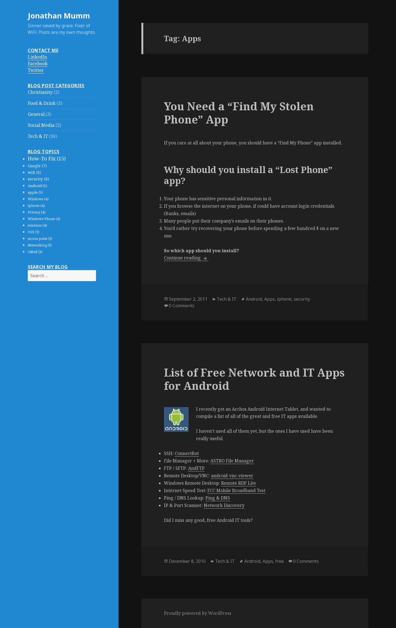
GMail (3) (35, 251)
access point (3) (40, 238)
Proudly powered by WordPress (197, 613)
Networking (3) (40, 245)
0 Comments (181, 306)
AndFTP (196, 468)
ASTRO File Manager (232, 461)
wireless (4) (37, 225)
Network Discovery (224, 505)
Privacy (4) (36, 212)
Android (254, 299)
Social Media (41, 125)
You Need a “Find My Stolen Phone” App (239, 113)
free (279, 561)
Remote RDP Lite (238, 483)
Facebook (38, 64)
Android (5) (37, 185)
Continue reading (186, 258)
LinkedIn (37, 57)
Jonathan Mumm (59, 15)
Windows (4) (38, 199)
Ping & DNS (217, 498)
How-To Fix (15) (47, 158)
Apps (269, 299)
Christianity (40, 92)
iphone (284, 299)
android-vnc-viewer (232, 476)
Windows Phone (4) (44, 218)
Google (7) (37, 165)
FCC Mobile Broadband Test (236, 490)
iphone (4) (36, 205)
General (36, 114)
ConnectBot (187, 453)
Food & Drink (42, 103)
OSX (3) (33, 232)
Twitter (36, 70)
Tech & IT (38, 136)
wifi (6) (34, 172)
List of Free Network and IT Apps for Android (254, 379)
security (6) (38, 179)
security (302, 299)
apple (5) (35, 192)
